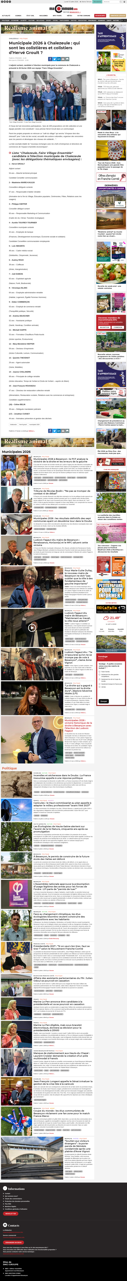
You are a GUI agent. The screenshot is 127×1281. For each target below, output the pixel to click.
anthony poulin (38, 935)
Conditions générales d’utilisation (16, 1209)
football (59, 1130)
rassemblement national (81, 964)
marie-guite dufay (82, 599)
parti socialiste (63, 480)
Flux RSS (8, 1204)
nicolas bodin (62, 507)
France (36, 800)
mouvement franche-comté (66, 964)
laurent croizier (72, 903)
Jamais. (103, 687)
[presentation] (98, 481)
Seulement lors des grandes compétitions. (110, 675)
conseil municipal (39, 1130)
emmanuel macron (48, 477)
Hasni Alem (66, 1130)
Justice (75, 1138)
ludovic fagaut (71, 477)
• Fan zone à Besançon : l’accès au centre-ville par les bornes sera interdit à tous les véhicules (111, 81)
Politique (24, 38)
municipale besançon (40, 480)
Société (51, 800)
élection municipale (40, 529)
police (79, 903)
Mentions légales (10, 1206)
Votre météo (111, 603)
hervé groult (23, 424)
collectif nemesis (70, 1174)
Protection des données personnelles (17, 1201)
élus (68, 935)
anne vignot (38, 477)
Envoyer (104, 701)
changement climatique (47, 845)
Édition (66, 12)
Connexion (118, 327)
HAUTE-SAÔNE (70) (40, 824)
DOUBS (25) (37, 516)
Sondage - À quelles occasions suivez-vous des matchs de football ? (110, 666)
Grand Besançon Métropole (44, 1051)
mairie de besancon (66, 557)
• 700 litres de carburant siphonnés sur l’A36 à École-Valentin (110, 87)
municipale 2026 (34, 424)
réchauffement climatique (73, 792)
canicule (37, 815)
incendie (37, 792)
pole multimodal (54, 1070)
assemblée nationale (48, 903)
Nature (44, 773)
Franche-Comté (39, 944)
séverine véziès (81, 709)
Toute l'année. (105, 671)
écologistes (59, 845)
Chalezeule (14, 38)
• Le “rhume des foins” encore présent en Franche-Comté (110, 98)
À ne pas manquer (111, 469)
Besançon (37, 456)
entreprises (44, 815)
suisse (36, 967)
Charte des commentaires (13, 1199)
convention (53, 935)
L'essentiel (111, 75)
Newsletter (10, 1214)
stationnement (64, 1070)
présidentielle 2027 (58, 1014)
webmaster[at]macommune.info (13, 1254)
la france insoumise (60, 477)
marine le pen (52, 964)
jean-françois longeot (40, 1100)
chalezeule (13, 424)
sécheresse (85, 792)
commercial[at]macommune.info (13, 1237)
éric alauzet (46, 557)
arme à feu (37, 903)
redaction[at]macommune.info (13, 1232)
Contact (7, 1193)
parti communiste (52, 480)
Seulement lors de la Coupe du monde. (110, 680)
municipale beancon (82, 602)
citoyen (46, 935)
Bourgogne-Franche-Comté (44, 976)
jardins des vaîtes (47, 873)
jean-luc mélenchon (46, 792)
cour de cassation (39, 990)
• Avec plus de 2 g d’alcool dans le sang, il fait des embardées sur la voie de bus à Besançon (111, 104)
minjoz (46, 1070)
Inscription (104, 327)
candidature (38, 1014)
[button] (121, 2)
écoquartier (37, 873)
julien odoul (49, 990)
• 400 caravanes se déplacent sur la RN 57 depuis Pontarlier (110, 93)
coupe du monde (50, 1130)
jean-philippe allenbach (41, 964)
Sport (52, 1108)
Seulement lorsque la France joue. (111, 684)
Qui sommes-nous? (11, 1196)
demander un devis (13, 1242)
